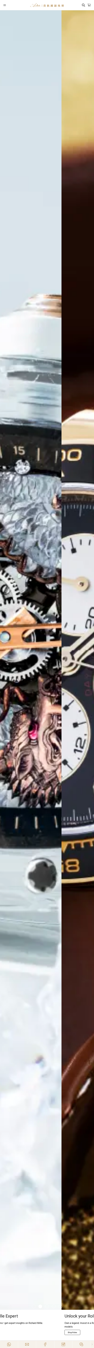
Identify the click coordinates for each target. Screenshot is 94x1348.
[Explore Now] (11, 1328)
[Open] (10, 5)
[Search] (83, 5)
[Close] (92, 1344)
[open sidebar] (10, 5)
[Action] (81, 1344)
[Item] (33, 1306)
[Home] (47, 5)
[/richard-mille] (47, 660)
